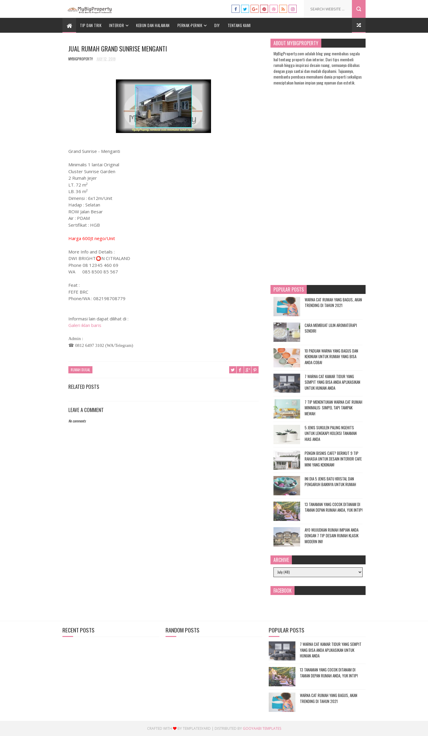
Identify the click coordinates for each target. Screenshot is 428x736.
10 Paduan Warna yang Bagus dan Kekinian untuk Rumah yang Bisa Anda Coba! (331, 356)
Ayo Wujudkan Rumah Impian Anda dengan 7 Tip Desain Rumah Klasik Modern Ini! (331, 535)
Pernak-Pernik (189, 25)
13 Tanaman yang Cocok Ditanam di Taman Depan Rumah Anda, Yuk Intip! (334, 507)
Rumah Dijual (80, 369)
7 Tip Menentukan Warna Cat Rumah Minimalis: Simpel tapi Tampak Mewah (333, 407)
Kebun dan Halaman (153, 25)
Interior (116, 25)
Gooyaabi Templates (262, 728)
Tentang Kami (239, 25)
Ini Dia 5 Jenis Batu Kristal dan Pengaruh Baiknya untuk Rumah (330, 482)
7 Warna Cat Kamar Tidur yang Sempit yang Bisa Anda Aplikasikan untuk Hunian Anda (332, 382)
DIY (217, 25)
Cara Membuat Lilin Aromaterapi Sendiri (331, 328)
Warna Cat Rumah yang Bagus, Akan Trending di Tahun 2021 (333, 303)
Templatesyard (197, 728)
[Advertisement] (163, 565)
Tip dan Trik (90, 25)
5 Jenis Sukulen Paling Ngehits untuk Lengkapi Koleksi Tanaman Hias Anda (331, 433)
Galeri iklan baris (84, 325)
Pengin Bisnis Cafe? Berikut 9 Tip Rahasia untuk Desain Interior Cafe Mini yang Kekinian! (333, 459)
